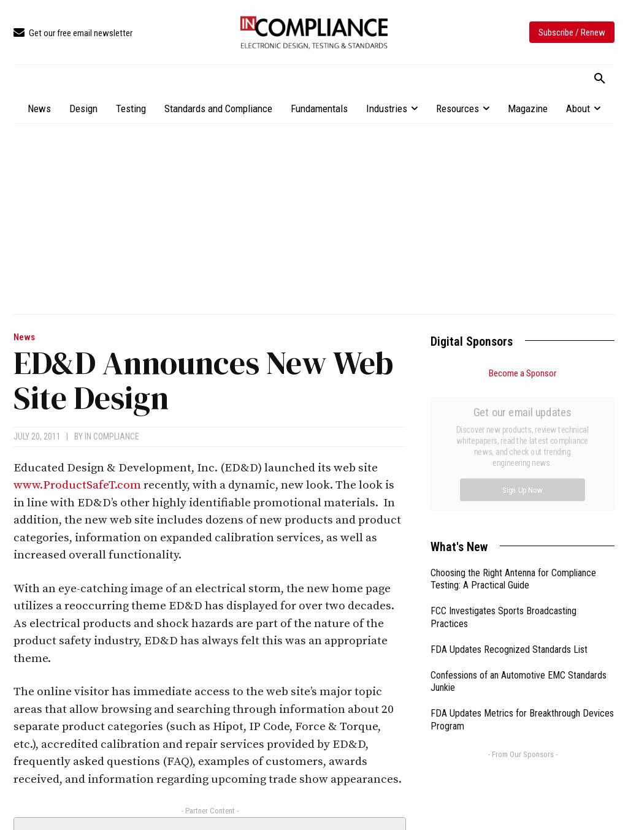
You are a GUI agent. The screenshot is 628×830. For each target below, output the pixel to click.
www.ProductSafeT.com (77, 485)
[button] (600, 79)
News (24, 337)
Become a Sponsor (522, 373)
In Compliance (112, 436)
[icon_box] (72, 33)
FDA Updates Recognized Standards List (509, 511)
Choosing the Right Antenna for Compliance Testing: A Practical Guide (513, 441)
